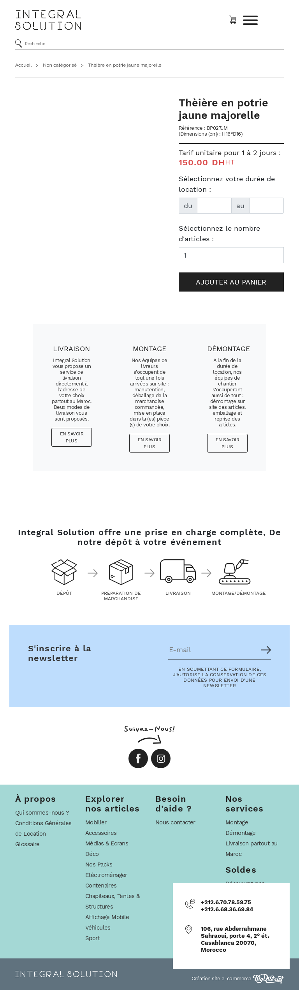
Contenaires (101, 885)
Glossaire (27, 844)
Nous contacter (175, 822)
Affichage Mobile (107, 917)
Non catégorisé (60, 65)
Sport (92, 938)
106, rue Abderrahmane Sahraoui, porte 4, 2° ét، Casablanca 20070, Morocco (235, 939)
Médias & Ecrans (106, 843)
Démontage (240, 832)
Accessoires (101, 832)
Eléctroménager (106, 875)
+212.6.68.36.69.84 (227, 909)
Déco (92, 853)
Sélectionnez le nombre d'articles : (219, 233)
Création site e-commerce (238, 978)
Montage (236, 822)
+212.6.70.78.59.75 (226, 902)
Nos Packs (99, 864)
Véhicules (98, 927)
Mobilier (95, 822)
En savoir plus (72, 437)
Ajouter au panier (231, 282)
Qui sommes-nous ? (42, 812)
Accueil (23, 65)
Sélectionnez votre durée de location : (227, 184)
